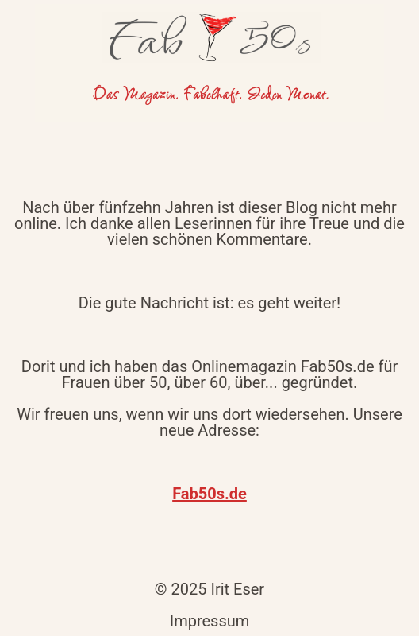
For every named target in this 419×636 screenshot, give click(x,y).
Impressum (210, 620)
